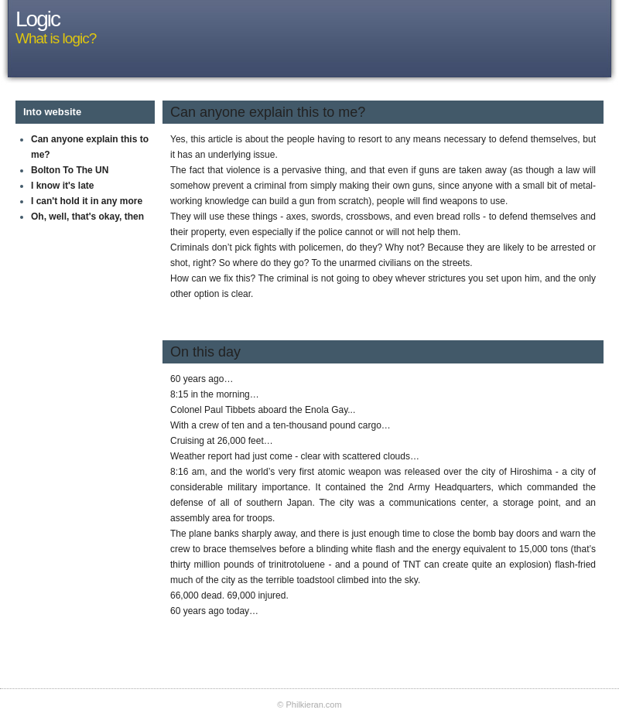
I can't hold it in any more (86, 201)
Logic (37, 19)
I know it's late (62, 185)
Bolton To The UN (69, 170)
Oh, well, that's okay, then (87, 216)
